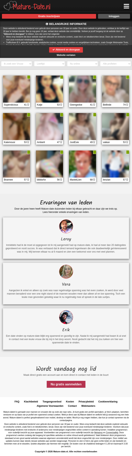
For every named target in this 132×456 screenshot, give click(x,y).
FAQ (17, 401)
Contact (72, 406)
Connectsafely (112, 432)
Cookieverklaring (107, 401)
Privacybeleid (86, 401)
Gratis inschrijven (49, 16)
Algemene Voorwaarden (50, 406)
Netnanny (98, 432)
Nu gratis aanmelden (66, 384)
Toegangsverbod (52, 401)
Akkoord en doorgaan (66, 49)
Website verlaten (66, 55)
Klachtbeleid (31, 401)
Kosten (70, 401)
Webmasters (88, 406)
